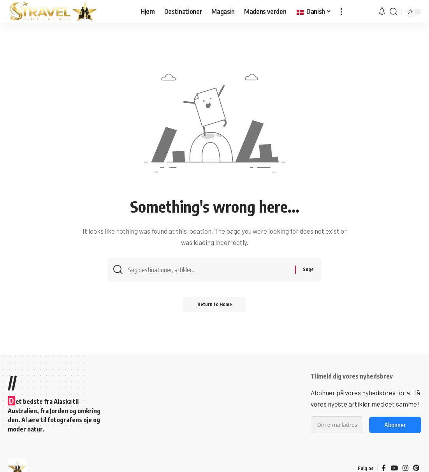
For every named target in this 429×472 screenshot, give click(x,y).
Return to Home (214, 306)
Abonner (395, 425)
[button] (341, 11)
